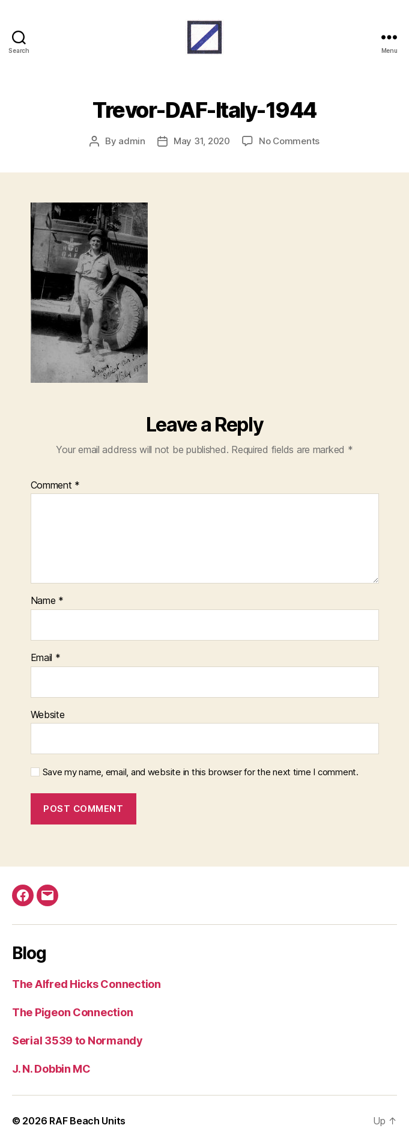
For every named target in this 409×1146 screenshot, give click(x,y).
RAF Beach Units (87, 1121)
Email (46, 658)
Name (47, 601)
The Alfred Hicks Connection (86, 984)
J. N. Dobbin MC (51, 1068)
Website (48, 715)
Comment (55, 485)
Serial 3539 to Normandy (77, 1040)
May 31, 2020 (202, 141)
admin (131, 141)
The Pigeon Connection (72, 1012)
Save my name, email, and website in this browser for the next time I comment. (201, 772)
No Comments (289, 141)
